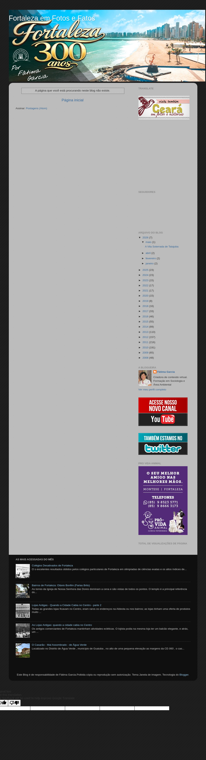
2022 (145, 285)
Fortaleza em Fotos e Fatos (52, 18)
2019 (145, 300)
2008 (145, 357)
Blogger (184, 674)
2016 (145, 316)
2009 (145, 352)
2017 (145, 311)
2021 (145, 290)
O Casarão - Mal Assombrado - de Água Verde (59, 644)
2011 (145, 342)
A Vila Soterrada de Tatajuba (162, 246)
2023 (145, 280)
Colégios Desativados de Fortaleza (52, 565)
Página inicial (72, 100)
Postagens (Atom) (36, 108)
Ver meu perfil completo (152, 389)
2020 (145, 295)
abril (148, 253)
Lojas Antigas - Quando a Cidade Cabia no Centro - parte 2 (66, 605)
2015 (145, 321)
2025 (145, 269)
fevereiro (151, 258)
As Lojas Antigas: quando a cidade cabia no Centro (62, 625)
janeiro (150, 263)
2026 (145, 237)
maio (149, 242)
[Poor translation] (14, 703)
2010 (145, 347)
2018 (145, 306)
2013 (145, 332)
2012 (145, 337)
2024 (145, 275)
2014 (145, 326)
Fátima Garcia (166, 371)
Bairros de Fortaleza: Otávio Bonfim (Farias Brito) (61, 585)
